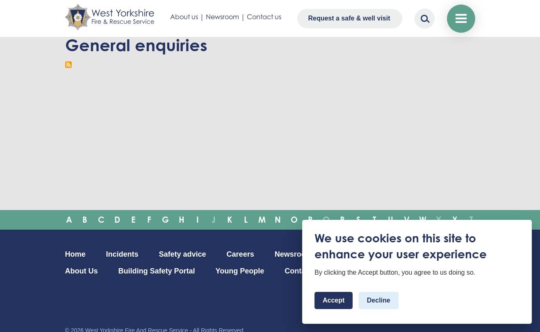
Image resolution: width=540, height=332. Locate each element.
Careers (240, 254)
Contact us (264, 17)
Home (75, 254)
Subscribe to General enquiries (68, 64)
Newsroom (222, 17)
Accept (333, 300)
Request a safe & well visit (349, 18)
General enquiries (136, 45)
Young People (240, 271)
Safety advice (182, 254)
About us (184, 17)
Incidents (122, 254)
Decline (378, 300)
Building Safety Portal (156, 271)
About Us (81, 271)
